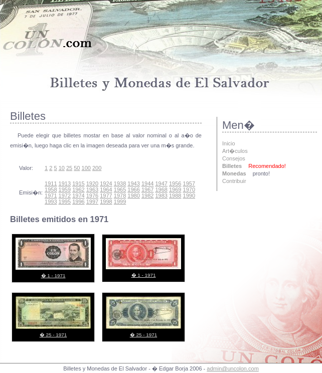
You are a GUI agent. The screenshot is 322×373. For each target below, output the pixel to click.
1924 (106, 183)
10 (62, 168)
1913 (65, 183)
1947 (161, 183)
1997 (92, 202)
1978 (120, 196)
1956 (175, 183)
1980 (133, 196)
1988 (175, 196)
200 (96, 168)
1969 (175, 189)
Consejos (233, 158)
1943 (133, 183)
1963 (92, 189)
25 (69, 168)
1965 (120, 189)
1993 (51, 202)
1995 (65, 202)
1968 (161, 189)
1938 (120, 183)
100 (86, 168)
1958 (51, 189)
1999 (120, 202)
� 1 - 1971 (53, 275)
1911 (51, 183)
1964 (106, 189)
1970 (189, 189)
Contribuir (234, 181)
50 (77, 168)
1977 (106, 196)
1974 (78, 196)
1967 (147, 189)
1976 (92, 196)
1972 (65, 196)
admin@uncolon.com (233, 368)
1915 (78, 183)
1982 (147, 196)
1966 (133, 189)
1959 (65, 189)
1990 (189, 196)
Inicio (228, 143)
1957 (189, 183)
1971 (51, 196)
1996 (78, 202)
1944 (147, 183)
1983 (161, 196)
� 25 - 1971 (53, 334)
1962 (78, 189)
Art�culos (235, 151)
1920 (92, 183)
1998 (106, 202)
